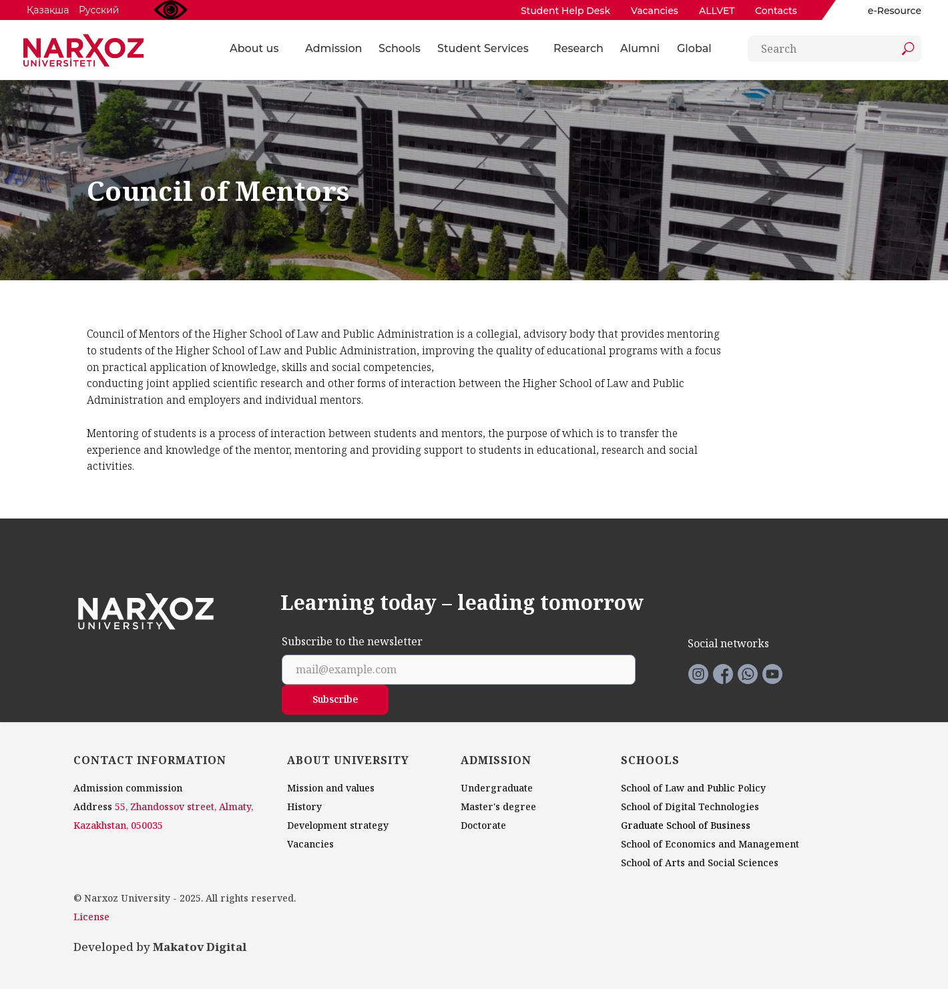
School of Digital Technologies (690, 806)
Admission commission (127, 787)
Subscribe (335, 699)
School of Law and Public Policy (693, 787)
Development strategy (338, 825)
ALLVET (717, 11)
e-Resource (894, 11)
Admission (333, 48)
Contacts (776, 11)
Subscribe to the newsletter (352, 642)
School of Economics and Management (710, 844)
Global (694, 48)
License (91, 916)
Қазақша (48, 10)
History (304, 806)
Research (578, 48)
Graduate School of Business (685, 825)
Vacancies (654, 11)
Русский (99, 10)
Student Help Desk (565, 11)
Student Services (483, 48)
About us (254, 48)
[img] (853, 10)
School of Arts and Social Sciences (699, 862)
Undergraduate (497, 787)
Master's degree (498, 806)
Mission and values (331, 787)
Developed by (159, 946)
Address (92, 806)
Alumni (640, 48)
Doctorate (483, 825)
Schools (400, 48)
